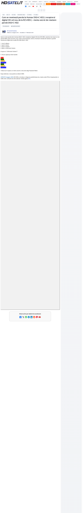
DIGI (44, 4)
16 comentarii (6, 26)
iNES (64, 4)
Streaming (59, 1)
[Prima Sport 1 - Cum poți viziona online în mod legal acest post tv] (24, 432)
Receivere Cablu (21, 14)
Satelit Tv (46, 1)
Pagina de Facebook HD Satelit (71, 160)
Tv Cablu (36, 14)
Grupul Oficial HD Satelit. (35, 350)
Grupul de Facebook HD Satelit (71, 165)
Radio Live (32, 4)
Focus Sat (59, 4)
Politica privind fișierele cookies (71, 221)
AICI (29, 78)
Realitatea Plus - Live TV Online (11, 404)
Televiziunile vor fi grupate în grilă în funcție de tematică (16, 444)
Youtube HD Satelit (71, 173)
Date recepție (52, 1)
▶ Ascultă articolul (15, 26)
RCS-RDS (14, 14)
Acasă (26, 1)
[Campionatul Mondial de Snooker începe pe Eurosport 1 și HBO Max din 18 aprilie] (71, 73)
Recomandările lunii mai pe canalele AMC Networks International (41, 447)
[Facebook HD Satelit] (25, 6)
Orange (48, 4)
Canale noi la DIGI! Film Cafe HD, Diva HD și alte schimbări (12, 390)
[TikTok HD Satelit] (37, 6)
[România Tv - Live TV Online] (24, 419)
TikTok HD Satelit (71, 177)
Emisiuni (64, 1)
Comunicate (34, 1)
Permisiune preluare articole (71, 217)
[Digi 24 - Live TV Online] (54, 419)
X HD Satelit (71, 180)
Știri (30, 1)
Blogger (52, 461)
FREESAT (69, 201)
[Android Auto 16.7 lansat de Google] (54, 391)
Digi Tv (8, 14)
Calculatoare (39, 4)
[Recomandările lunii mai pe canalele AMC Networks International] (54, 447)
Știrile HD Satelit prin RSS (71, 188)
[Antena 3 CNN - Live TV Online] (54, 407)
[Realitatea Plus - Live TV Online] (24, 407)
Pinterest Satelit (71, 184)
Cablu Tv (40, 1)
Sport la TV (69, 1)
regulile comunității (22, 349)
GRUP (29, 6)
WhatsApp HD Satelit (71, 169)
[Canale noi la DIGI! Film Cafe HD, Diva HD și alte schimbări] (24, 391)
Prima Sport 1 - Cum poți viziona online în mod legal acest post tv (12, 430)
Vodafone (53, 4)
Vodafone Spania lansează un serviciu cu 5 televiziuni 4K (46, 429)
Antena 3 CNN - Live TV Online (41, 404)
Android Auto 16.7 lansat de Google (42, 389)
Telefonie (76, 1)
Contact (78, 4)
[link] (15, 393)
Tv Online (27, 4)
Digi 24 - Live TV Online (41, 416)
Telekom (73, 4)
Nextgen (68, 4)
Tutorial (29, 14)
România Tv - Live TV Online (12, 416)
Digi (4, 14)
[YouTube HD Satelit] (33, 6)
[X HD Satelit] (40, 6)
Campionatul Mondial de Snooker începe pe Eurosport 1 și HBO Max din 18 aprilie (71, 64)
